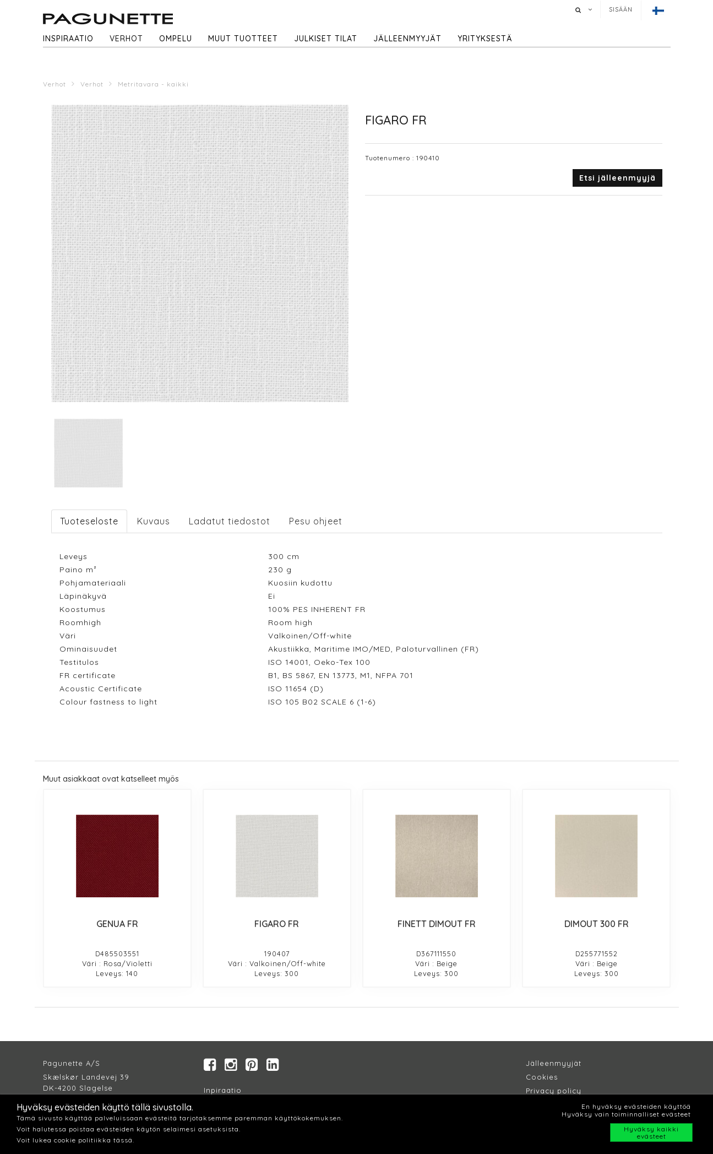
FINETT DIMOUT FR (437, 923)
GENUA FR (117, 923)
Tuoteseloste (89, 521)
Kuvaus (153, 521)
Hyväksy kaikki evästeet (651, 1132)
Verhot (126, 39)
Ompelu (175, 39)
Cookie (540, 1076)
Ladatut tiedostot (229, 521)
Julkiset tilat (325, 39)
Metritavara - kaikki (153, 84)
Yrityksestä (485, 39)
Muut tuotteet (243, 39)
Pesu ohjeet (315, 521)
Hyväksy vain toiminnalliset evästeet (626, 1114)
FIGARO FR (276, 923)
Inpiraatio (223, 1090)
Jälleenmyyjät (407, 39)
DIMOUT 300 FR (596, 923)
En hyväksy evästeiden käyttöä (636, 1106)
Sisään (621, 9)
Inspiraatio (68, 39)
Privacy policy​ (553, 1090)
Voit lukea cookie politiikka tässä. (75, 1140)
